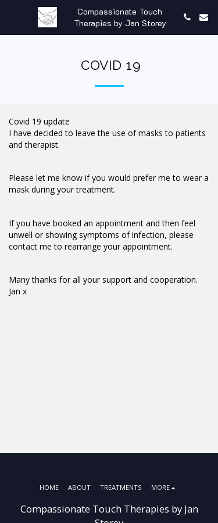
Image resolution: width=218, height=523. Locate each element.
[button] (13, 17)
